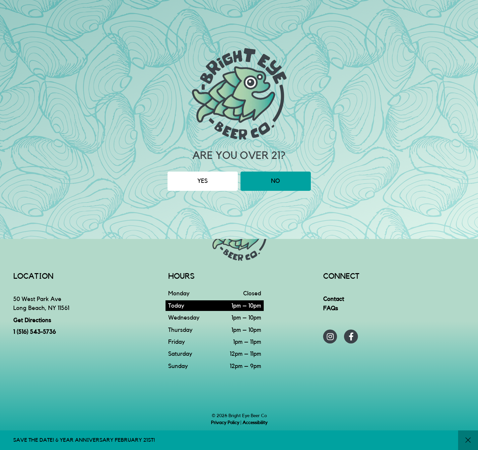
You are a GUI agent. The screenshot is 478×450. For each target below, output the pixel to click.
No (275, 181)
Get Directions (32, 320)
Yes (202, 181)
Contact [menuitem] (333, 299)
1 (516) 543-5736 (34, 332)
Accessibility (254, 422)
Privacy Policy (225, 422)
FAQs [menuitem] (330, 308)
